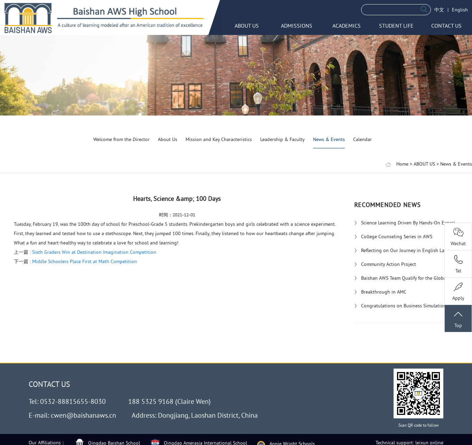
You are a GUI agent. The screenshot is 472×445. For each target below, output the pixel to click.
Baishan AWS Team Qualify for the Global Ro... (406, 278)
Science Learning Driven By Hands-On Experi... (406, 223)
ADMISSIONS (296, 25)
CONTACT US (446, 25)
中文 (439, 10)
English (460, 10)
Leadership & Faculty (282, 139)
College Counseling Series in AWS (393, 236)
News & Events (329, 139)
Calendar (362, 139)
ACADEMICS (346, 25)
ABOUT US (247, 25)
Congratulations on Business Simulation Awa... (407, 306)
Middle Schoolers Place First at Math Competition (84, 261)
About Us (167, 139)
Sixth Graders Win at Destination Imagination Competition (94, 252)
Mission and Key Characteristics (219, 139)
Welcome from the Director (121, 139)
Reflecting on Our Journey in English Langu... (405, 250)
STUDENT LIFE (396, 25)
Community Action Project (385, 264)
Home (402, 164)
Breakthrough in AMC (380, 292)
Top (458, 319)
